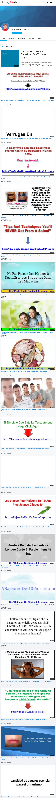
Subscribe (17, 33)
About (39, 38)
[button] (51, 2)
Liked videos (21, 38)
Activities (31, 38)
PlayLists (11, 38)
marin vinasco (16, 30)
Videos (4, 38)
